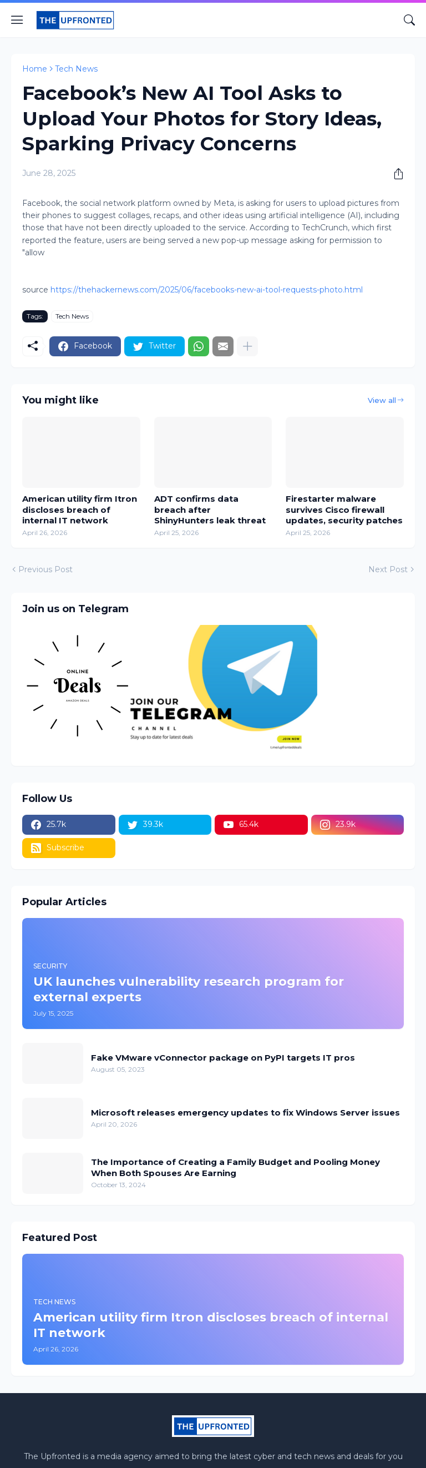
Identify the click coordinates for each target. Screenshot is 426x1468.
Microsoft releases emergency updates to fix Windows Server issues (245, 1112)
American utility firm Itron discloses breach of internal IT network (79, 509)
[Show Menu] (17, 20)
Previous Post (45, 569)
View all (382, 400)
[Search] (409, 20)
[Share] (394, 173)
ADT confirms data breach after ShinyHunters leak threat (210, 509)
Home (34, 69)
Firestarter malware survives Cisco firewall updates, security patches (344, 509)
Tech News (76, 69)
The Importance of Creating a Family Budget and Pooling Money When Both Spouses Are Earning (235, 1167)
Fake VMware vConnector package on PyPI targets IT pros (223, 1057)
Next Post (388, 569)
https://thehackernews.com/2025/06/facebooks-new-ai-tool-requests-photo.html (206, 290)
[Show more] (247, 346)
